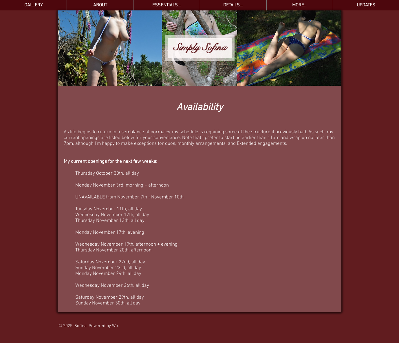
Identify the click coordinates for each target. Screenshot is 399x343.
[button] (166, 5)
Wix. (116, 326)
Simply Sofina (199, 47)
